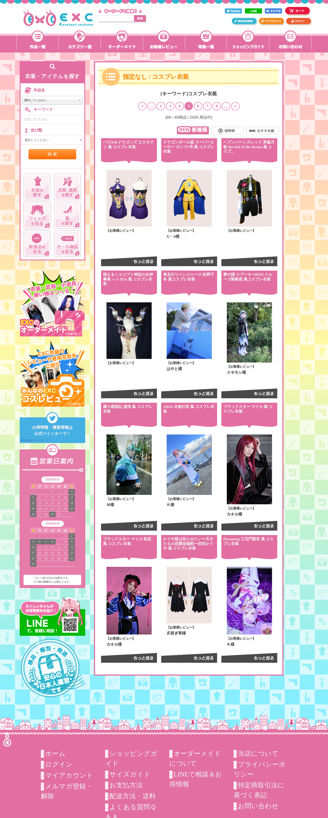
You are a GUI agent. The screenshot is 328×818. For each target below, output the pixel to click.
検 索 (52, 154)
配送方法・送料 (132, 796)
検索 (140, 18)
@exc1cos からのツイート (36, 440)
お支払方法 (126, 785)
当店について (258, 753)
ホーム (55, 753)
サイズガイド (130, 774)
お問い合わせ (258, 805)
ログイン (59, 764)
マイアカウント (69, 775)
